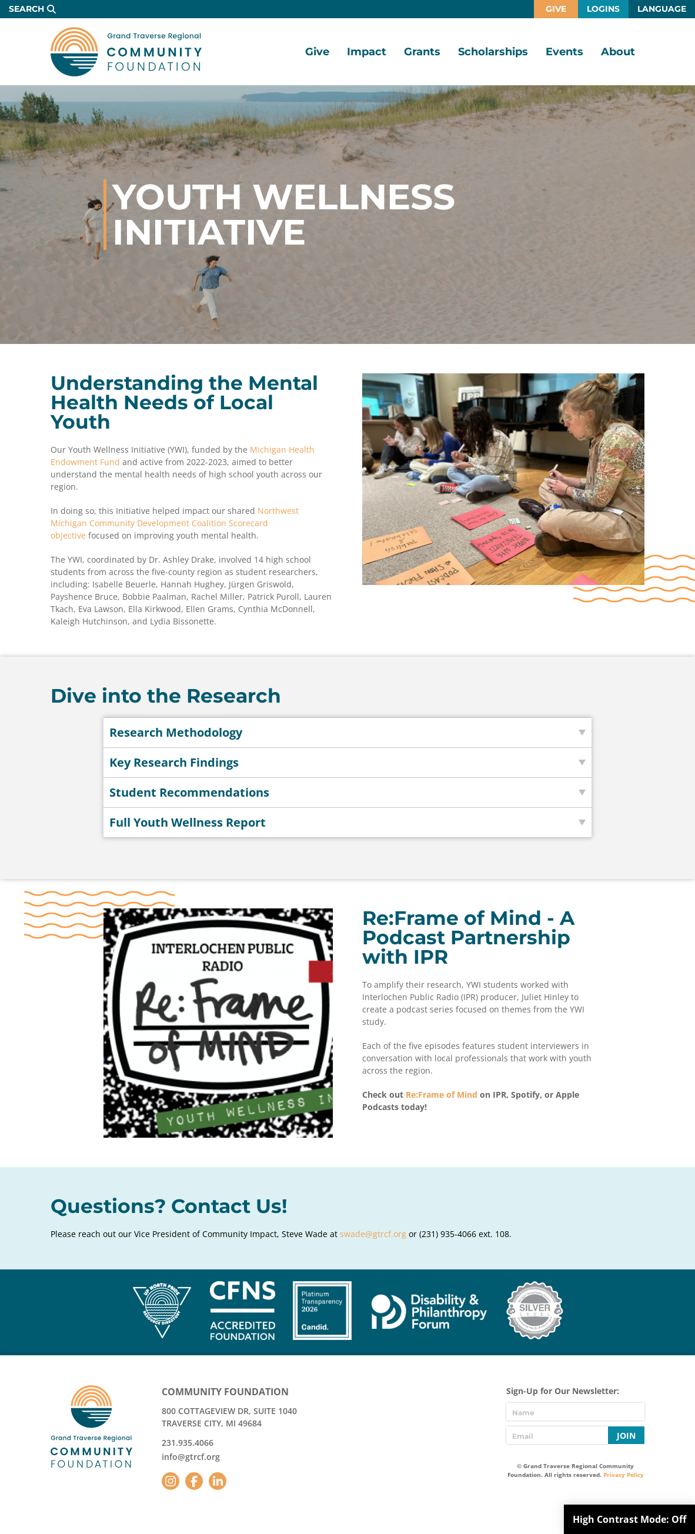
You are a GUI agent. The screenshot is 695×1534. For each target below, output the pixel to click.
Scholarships (493, 51)
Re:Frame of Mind (441, 1094)
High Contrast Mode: (629, 1519)
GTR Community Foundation (126, 51)
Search (26, 9)
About (618, 51)
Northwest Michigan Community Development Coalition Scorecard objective (175, 523)
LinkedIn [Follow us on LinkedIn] (217, 1481)
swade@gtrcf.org (373, 1233)
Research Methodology (175, 732)
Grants (422, 51)
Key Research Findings (174, 762)
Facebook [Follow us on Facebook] (194, 1481)
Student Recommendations (189, 792)
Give (556, 9)
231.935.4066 (187, 1442)
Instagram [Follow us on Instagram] (170, 1481)
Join (626, 1435)
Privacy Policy (623, 1474)
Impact (366, 51)
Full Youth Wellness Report (187, 822)
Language (661, 9)
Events (564, 51)
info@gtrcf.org (191, 1456)
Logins (603, 9)
